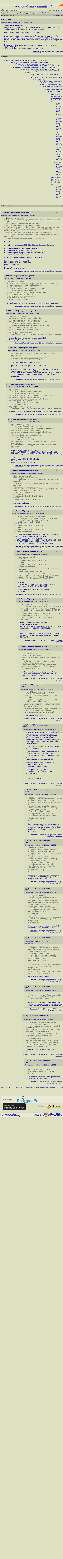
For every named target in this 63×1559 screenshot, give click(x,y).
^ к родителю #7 (34, 547)
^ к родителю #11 (42, 718)
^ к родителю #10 (42, 678)
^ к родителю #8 (34, 594)
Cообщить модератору (55, 52)
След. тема (60, 1087)
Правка (43, 52)
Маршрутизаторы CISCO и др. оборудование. (23, 13)
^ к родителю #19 (50, 1009)
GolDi (42, 67)
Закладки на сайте (8, 1114)
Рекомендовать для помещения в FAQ (25, 1087)
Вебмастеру (57, 1116)
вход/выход (47, 5)
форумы (4, 5)
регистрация (27, 5)
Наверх (43, 271)
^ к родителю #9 (43, 640)
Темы (47, 1087)
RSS (61, 206)
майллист (37, 5)
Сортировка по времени (51, 206)
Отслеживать (58, 15)
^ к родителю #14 (50, 1081)
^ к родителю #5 (34, 466)
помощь (12, 5)
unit (13, 23)
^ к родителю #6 (34, 506)
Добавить (38, 1116)
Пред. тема (53, 1087)
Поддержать (47, 1116)
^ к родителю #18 (50, 980)
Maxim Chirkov (56, 1114)
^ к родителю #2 (34, 343)
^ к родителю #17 (50, 931)
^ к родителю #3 (34, 379)
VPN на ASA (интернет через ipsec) (18, 60)
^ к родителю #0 (34, 271)
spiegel (33, 60)
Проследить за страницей (11, 1116)
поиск (18, 5)
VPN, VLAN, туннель (48, 13)
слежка (55, 5)
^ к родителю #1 (34, 306)
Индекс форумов (40, 1087)
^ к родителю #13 (50, 834)
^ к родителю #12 (42, 783)
